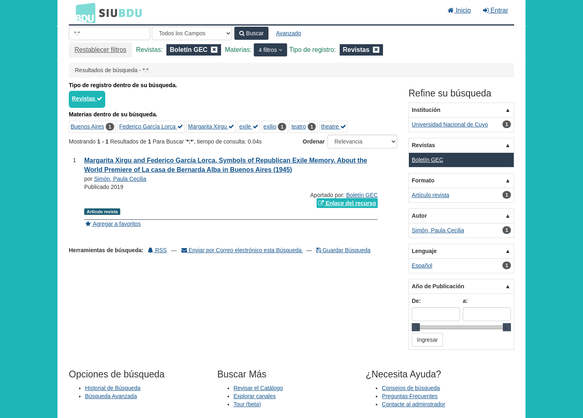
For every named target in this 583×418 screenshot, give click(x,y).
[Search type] (192, 33)
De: (416, 301)
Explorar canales (255, 396)
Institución (426, 110)
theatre (333, 126)
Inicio (459, 10)
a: (465, 301)
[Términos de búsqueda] (109, 33)
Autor (419, 215)
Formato (423, 180)
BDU (83, 12)
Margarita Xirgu (211, 126)
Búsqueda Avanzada (111, 396)
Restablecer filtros (100, 49)
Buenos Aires (87, 126)
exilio (270, 126)
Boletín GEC (362, 195)
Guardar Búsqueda (343, 250)
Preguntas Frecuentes (410, 396)
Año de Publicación (438, 286)
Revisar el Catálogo (258, 388)
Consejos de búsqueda (411, 388)
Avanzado (288, 33)
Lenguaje (424, 251)
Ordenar (314, 141)
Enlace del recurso (347, 203)
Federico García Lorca (151, 126)
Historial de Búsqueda (112, 388)
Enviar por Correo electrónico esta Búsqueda (242, 250)
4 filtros (269, 50)
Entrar (495, 10)
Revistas (87, 98)
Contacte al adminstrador (413, 404)
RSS (157, 250)
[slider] (416, 327)
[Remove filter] (214, 49)
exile (248, 126)
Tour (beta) (247, 404)
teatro (299, 126)
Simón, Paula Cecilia (120, 179)
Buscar (251, 33)
